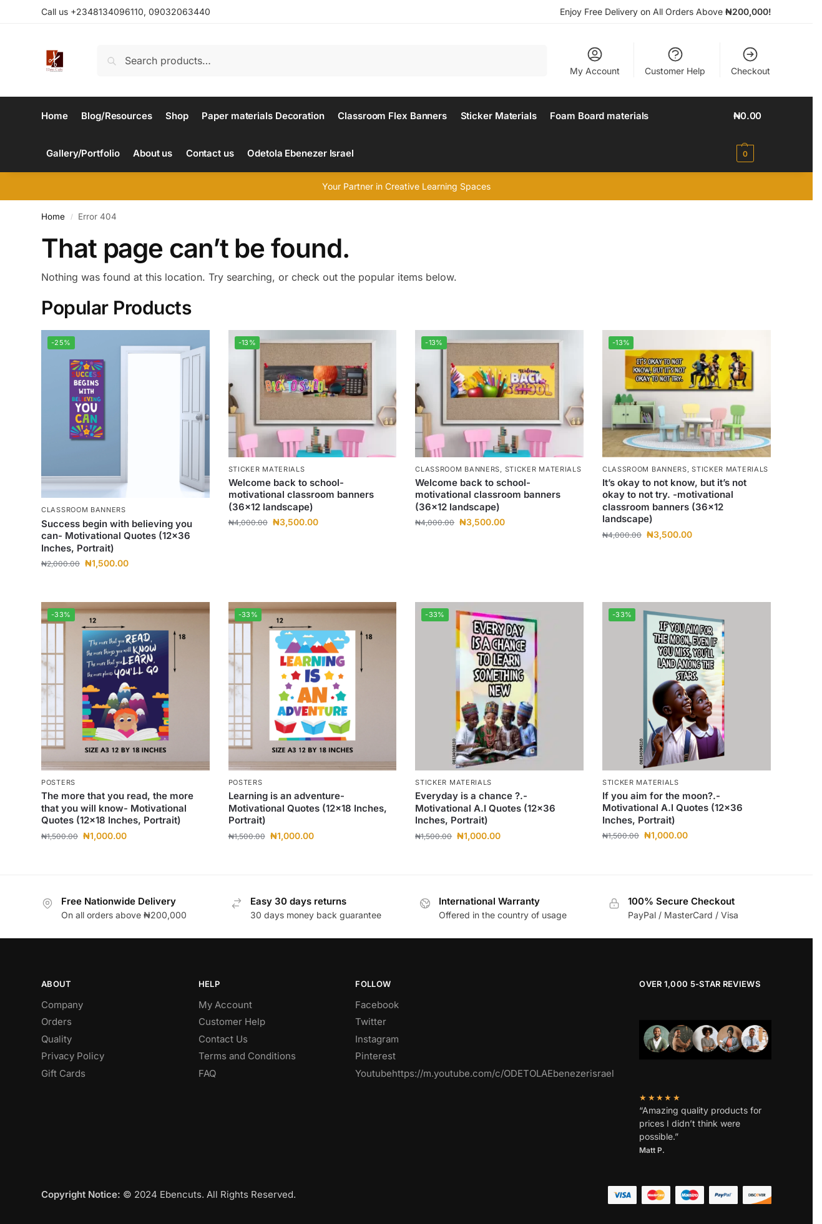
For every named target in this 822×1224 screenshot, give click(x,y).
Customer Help (675, 61)
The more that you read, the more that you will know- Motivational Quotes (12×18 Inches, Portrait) (117, 808)
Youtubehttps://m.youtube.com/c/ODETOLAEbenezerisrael (484, 1073)
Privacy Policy (72, 1056)
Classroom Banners (83, 509)
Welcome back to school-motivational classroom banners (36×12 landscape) (301, 495)
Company (62, 1005)
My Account (595, 61)
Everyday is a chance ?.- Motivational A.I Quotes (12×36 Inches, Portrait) (485, 808)
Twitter (370, 1021)
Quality (56, 1039)
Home (53, 216)
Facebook (377, 1005)
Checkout (750, 61)
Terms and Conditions (247, 1056)
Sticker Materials (266, 469)
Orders (56, 1021)
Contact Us (223, 1039)
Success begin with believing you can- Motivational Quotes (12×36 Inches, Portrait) (116, 536)
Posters (58, 782)
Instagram (377, 1039)
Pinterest (375, 1056)
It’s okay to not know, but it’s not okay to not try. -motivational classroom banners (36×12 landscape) (674, 501)
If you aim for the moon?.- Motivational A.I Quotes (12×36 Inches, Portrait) (672, 808)
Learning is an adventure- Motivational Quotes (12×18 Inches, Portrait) (307, 808)
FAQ (207, 1073)
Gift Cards (63, 1073)
